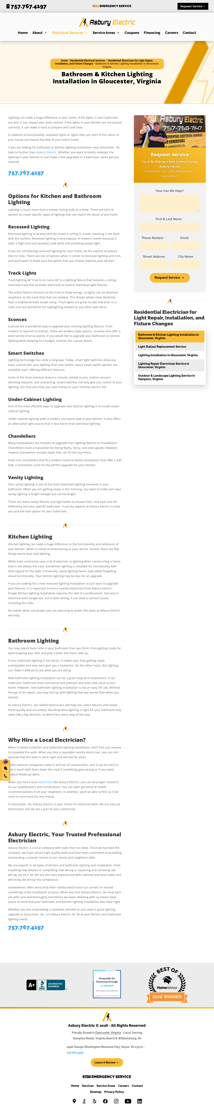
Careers (171, 33)
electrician (45, 782)
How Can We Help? (170, 191)
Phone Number (153, 238)
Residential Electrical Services (88, 60)
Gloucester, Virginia (108, 1032)
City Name (185, 256)
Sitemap (95, 1091)
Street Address (154, 256)
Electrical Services (70, 33)
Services (88, 1085)
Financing (152, 33)
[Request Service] (170, 277)
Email (184, 238)
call (47, 914)
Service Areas (106, 33)
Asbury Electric (46, 152)
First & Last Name (169, 219)
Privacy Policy (114, 1091)
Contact (189, 33)
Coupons (132, 33)
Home (23, 33)
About (39, 33)
